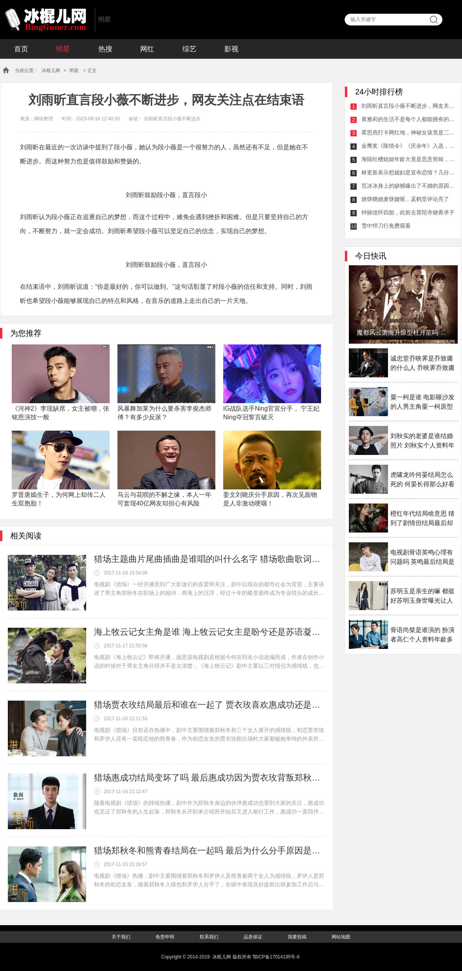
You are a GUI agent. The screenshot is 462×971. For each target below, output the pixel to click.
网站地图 (341, 937)
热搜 (105, 49)
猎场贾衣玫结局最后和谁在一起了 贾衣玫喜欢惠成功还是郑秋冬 (209, 705)
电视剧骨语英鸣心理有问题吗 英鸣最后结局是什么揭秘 (422, 558)
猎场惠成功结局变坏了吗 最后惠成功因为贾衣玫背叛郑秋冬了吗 (209, 778)
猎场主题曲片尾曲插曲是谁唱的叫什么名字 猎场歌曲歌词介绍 (209, 559)
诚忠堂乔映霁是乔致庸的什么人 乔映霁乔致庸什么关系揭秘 (422, 364)
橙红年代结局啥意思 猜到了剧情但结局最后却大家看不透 (422, 519)
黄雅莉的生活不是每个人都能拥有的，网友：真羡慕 (408, 119)
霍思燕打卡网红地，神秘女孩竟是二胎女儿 (408, 132)
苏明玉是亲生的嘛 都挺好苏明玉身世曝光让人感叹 (422, 596)
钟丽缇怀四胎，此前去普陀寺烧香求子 (408, 212)
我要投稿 (297, 937)
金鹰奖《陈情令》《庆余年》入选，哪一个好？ (408, 146)
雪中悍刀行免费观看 (386, 226)
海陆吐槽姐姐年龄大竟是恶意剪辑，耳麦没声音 (408, 159)
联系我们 (209, 937)
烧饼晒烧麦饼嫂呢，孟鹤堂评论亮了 (405, 199)
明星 (63, 49)
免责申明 (164, 937)
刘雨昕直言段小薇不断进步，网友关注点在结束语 (408, 106)
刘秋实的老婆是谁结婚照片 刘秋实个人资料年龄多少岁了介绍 (422, 441)
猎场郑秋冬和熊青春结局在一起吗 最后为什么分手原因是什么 (209, 850)
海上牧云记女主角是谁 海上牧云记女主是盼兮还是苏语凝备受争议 (209, 632)
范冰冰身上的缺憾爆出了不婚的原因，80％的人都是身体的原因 (408, 186)
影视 (231, 49)
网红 (147, 49)
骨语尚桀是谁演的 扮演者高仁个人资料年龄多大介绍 (422, 635)
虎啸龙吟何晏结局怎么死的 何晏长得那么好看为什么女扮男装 (422, 480)
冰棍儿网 (45, 19)
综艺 (189, 49)
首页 (21, 49)
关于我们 (121, 937)
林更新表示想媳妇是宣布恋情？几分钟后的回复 (408, 172)
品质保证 (253, 937)
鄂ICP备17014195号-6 (276, 957)
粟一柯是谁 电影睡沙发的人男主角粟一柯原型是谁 (422, 402)
